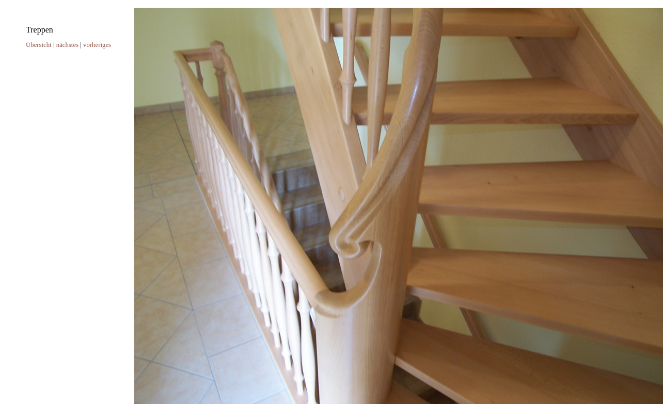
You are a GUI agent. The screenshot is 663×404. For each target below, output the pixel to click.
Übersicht (39, 45)
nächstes (67, 45)
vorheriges (97, 45)
